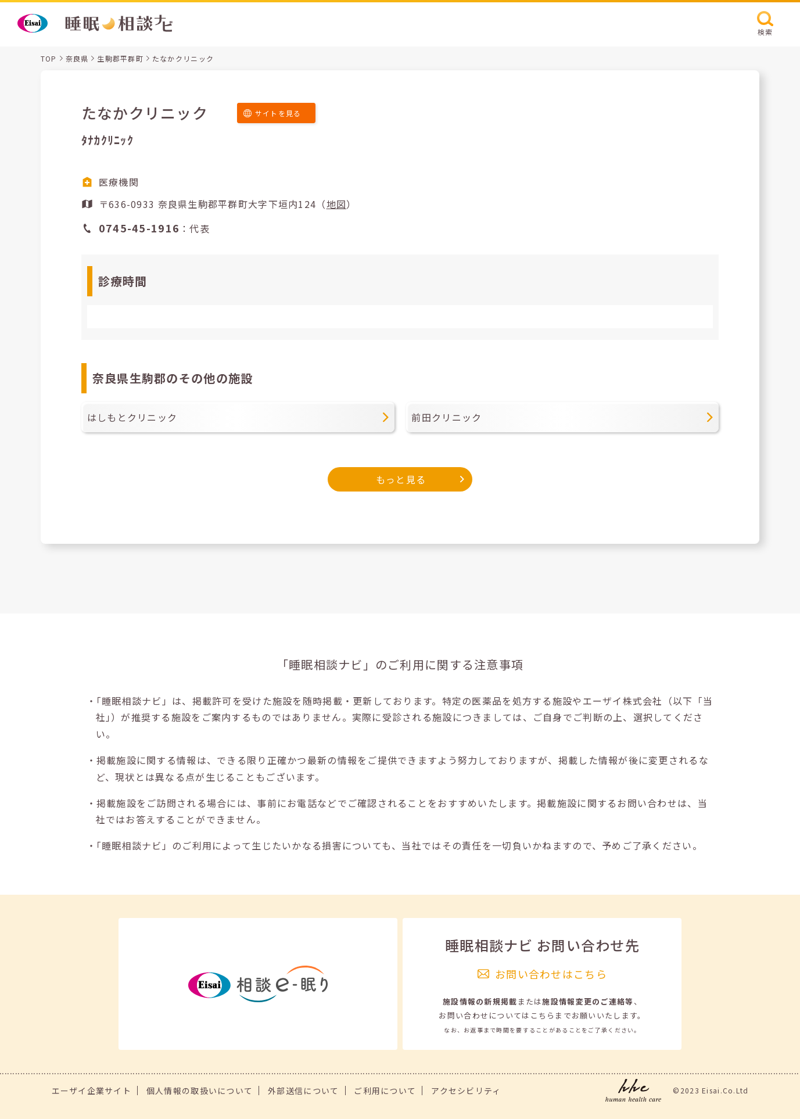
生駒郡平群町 (120, 58)
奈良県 (77, 58)
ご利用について (385, 1090)
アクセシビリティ (466, 1090)
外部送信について (303, 1090)
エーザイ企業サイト (92, 1090)
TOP (49, 58)
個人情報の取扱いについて (199, 1090)
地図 (337, 204)
